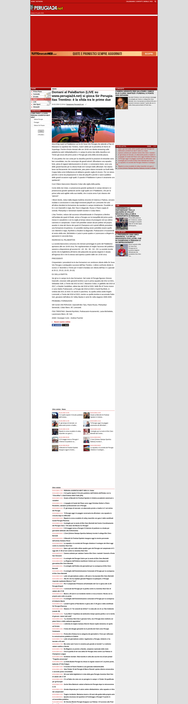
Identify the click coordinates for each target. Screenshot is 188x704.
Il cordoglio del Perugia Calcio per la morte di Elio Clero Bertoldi (86, 558)
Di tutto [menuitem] (34, 97)
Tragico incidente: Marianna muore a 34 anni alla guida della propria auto (89, 694)
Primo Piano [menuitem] (36, 91)
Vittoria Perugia (38, 119)
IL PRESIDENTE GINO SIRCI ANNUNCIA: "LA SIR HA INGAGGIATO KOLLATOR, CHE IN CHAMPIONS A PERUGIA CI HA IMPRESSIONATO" (128, 238)
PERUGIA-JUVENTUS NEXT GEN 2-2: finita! (79, 490)
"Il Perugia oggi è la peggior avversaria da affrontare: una (136, 159)
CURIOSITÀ (120, 89)
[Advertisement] (94, 33)
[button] (41, 131)
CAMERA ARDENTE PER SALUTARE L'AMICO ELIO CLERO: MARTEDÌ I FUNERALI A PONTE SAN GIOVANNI (134, 93)
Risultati (41, 134)
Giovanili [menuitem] (35, 107)
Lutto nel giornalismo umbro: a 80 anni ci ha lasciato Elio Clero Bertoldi (89, 576)
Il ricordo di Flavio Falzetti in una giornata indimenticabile (84, 667)
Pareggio (36, 122)
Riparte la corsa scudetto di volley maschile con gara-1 (136, 166)
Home (33, 89)
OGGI (149, 146)
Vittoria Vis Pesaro (39, 125)
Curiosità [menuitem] (35, 94)
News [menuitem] (34, 99)
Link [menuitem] (33, 102)
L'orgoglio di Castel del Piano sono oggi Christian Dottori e (137, 157)
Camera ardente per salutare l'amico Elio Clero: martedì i (136, 153)
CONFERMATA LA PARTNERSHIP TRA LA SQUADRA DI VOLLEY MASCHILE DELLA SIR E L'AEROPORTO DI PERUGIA (127, 212)
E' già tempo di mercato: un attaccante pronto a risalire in (136, 155)
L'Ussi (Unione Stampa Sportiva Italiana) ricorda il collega (137, 168)
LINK (117, 205)
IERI (154, 146)
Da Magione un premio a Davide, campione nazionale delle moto (86, 649)
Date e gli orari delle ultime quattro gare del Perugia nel (136, 149)
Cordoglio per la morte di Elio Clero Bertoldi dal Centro (136, 160)
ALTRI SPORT (121, 232)
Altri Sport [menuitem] (35, 104)
